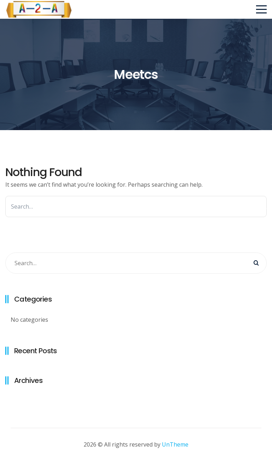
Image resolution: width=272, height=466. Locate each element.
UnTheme (175, 444)
